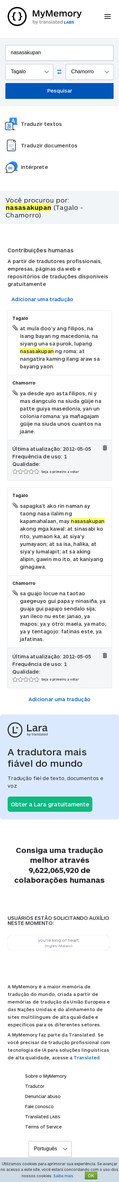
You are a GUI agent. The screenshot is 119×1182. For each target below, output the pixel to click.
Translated (42, 1116)
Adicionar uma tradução (42, 299)
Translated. (87, 1057)
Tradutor (34, 1086)
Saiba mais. (63, 1175)
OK (91, 1175)
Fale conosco (39, 1106)
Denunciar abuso (43, 1096)
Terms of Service (43, 1126)
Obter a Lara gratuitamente (50, 804)
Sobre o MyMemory (45, 1076)
